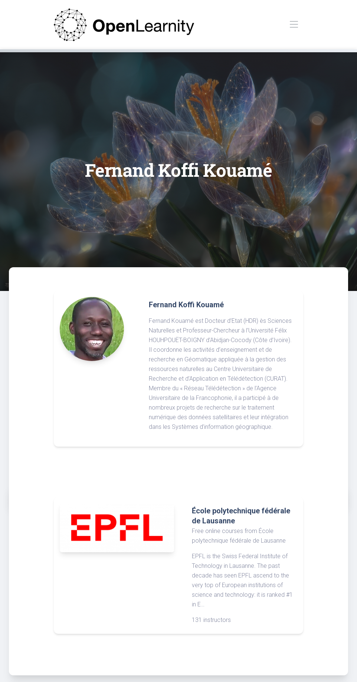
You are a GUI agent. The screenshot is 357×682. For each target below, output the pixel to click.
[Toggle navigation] (293, 25)
